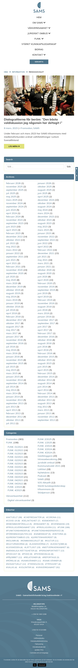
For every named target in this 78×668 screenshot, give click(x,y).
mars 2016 (11, 353)
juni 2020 (42, 276)
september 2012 (46, 420)
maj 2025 (11, 196)
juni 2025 (42, 193)
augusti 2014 (45, 383)
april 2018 (11, 313)
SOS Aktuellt (44, 482)
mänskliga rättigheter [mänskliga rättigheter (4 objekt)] (22, 550)
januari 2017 (13, 336)
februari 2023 (13, 233)
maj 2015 (11, 370)
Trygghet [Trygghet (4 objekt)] (54, 564)
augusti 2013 (45, 403)
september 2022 (46, 239)
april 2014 (43, 390)
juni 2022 (42, 243)
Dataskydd (42, 665)
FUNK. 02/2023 (15, 463)
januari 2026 (44, 183)
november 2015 (14, 360)
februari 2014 (45, 393)
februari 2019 (45, 300)
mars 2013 (43, 410)
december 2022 (14, 236)
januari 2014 (13, 396)
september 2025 (14, 189)
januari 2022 (13, 253)
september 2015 (14, 363)
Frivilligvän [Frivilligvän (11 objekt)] (47, 527)
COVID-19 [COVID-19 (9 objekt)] (13, 520)
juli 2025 (10, 193)
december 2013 (46, 396)
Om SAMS (38, 22)
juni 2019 (42, 293)
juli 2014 (10, 386)
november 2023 (14, 219)
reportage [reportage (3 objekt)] (51, 557)
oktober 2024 (45, 203)
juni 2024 (11, 209)
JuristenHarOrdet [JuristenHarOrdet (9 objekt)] (44, 537)
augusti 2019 (13, 293)
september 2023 (14, 223)
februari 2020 (45, 283)
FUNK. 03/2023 (15, 473)
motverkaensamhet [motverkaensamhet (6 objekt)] (56, 547)
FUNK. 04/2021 (15, 480)
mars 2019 (11, 300)
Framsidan (26, 128)
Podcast (42, 475)
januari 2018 (44, 316)
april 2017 (43, 330)
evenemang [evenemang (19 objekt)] (60, 524)
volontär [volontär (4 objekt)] (27, 567)
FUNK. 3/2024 (45, 449)
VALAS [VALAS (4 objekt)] (12, 567)
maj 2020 (11, 280)
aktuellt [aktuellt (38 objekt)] (14, 517)
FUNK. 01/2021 (15, 446)
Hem (38, 17)
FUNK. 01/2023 (15, 453)
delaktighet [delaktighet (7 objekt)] (31, 520)
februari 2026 (13, 183)
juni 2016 (42, 346)
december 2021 (46, 253)
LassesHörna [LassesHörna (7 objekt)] (40, 544)
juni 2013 (11, 406)
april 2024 (11, 213)
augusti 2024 (45, 206)
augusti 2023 (45, 223)
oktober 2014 (45, 380)
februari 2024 (13, 216)
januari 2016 (13, 356)
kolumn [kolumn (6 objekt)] (13, 540)
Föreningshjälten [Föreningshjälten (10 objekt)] (19, 534)
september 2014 (14, 383)
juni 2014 (42, 386)
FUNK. (38, 38)
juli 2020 (10, 276)
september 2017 (46, 323)
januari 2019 (13, 303)
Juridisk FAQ (39, 650)
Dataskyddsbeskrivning (39, 641)
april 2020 (43, 280)
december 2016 (46, 336)
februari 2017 (45, 333)
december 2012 (14, 416)
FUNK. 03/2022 (15, 470)
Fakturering (39, 644)
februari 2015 (45, 373)
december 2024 (46, 199)
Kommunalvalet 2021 (49, 465)
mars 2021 (43, 263)
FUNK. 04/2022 (15, 483)
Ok (35, 665)
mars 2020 (11, 283)
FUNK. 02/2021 (15, 456)
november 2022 (46, 236)
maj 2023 (43, 226)
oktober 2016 (45, 340)
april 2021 (11, 263)
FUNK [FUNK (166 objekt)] (64, 527)
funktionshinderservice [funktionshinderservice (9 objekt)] (48, 530)
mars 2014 (11, 393)
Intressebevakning (47, 459)
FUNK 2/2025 (45, 439)
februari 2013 (13, 413)
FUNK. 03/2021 (15, 466)
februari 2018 (13, 316)
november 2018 (46, 303)
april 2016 (43, 350)
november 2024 (14, 203)
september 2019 (46, 290)
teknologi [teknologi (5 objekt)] (36, 564)
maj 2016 (11, 350)
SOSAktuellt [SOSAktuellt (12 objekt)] (16, 564)
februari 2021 (13, 266)
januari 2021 (44, 266)
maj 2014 (11, 390)
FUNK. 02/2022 (15, 460)
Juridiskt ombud (39, 33)
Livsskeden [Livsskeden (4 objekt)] (15, 547)
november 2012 (46, 416)
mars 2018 (43, 313)
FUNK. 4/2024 (45, 452)
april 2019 (43, 296)
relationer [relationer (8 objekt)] (33, 557)
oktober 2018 (13, 306)
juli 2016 (10, 346)
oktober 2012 (13, 420)
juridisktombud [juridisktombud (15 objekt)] (18, 537)
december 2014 (46, 376)
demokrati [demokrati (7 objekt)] (50, 520)
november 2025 (14, 186)
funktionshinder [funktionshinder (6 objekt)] (18, 530)
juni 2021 (11, 260)
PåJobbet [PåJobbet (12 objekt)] (14, 557)
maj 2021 (43, 260)
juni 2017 (42, 326)
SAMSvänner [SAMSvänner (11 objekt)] (32, 560)
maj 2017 (11, 330)
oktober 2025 (45, 186)
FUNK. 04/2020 (15, 476)
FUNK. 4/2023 (15, 490)
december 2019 (14, 286)
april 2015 (43, 370)
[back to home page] (39, 586)
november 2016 (14, 340)
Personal (39, 635)
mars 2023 (43, 229)
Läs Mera (16, 146)
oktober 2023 (45, 219)
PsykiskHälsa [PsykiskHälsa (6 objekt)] (44, 554)
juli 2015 (10, 366)
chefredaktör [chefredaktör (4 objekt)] (35, 517)
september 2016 (14, 343)
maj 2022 (11, 246)
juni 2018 (42, 310)
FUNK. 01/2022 (15, 450)
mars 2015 (11, 373)
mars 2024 (43, 213)
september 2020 (14, 273)
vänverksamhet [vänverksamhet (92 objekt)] (48, 567)
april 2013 (11, 410)
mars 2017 (11, 333)
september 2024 (14, 206)
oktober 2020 (45, 270)
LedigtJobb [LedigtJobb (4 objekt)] (59, 544)
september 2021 (14, 256)
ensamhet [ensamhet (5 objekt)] (42, 524)
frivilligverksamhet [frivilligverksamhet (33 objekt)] (21, 527)
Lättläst (42, 469)
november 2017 (46, 320)
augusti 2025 (45, 189)
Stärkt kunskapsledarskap (39, 44)
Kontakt (39, 54)
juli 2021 (42, 256)
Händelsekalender (39, 647)
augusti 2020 (45, 273)
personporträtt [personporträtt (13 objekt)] (52, 550)
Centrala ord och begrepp (39, 653)
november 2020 (14, 270)
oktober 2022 (13, 239)
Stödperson (44, 492)
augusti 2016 (45, 343)
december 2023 (46, 216)
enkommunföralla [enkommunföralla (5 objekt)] (19, 524)
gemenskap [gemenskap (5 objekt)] (43, 534)
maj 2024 (43, 209)
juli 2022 (10, 243)
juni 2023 (11, 226)
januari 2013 (44, 413)
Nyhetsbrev (44, 472)
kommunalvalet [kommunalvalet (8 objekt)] (32, 540)
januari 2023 (44, 233)
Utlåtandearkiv (39, 638)
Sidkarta (39, 62)
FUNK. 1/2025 (45, 442)
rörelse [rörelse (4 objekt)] (13, 560)
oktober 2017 (13, 323)
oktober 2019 (13, 290)
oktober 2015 (45, 360)
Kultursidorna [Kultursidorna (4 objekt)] (17, 544)
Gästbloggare (45, 455)
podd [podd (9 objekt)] (27, 554)
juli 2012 (10, 423)
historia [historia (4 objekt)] (60, 534)
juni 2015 (42, 366)
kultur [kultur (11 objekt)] (52, 540)
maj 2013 (43, 406)
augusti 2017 (13, 326)
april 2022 (43, 246)
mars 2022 (11, 250)
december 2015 (46, 356)
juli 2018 (10, 310)
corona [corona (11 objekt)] (54, 517)
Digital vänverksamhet (19, 500)
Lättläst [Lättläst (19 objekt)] (33, 547)
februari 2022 (45, 250)
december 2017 (14, 320)
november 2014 (14, 380)
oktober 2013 (45, 400)
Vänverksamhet (39, 28)
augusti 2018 (45, 306)
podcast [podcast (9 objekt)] (13, 554)
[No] (75, 663)
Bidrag (39, 49)
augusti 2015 (45, 363)
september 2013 (14, 403)
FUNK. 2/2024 (45, 445)
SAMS (36, 128)
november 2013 (14, 400)
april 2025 (43, 196)
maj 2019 (11, 296)
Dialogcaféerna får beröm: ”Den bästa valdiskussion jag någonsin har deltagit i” (33, 121)
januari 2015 (13, 376)
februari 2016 (45, 353)
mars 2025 (11, 199)
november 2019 (46, 286)
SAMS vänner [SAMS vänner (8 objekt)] (53, 560)
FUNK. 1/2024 (15, 486)
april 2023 (11, 229)
